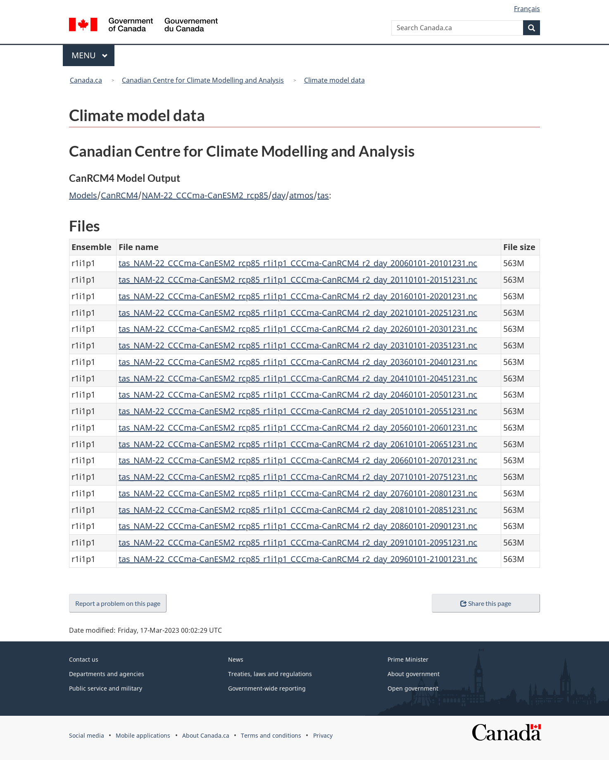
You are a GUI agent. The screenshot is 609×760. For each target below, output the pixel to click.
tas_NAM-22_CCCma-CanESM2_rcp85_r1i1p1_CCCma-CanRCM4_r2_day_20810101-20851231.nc (298, 509)
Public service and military (105, 688)
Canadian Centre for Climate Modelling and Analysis (203, 80)
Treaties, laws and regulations (270, 674)
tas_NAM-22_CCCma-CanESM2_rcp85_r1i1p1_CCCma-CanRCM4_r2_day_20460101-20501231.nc (298, 394)
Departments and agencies (106, 674)
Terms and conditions (271, 735)
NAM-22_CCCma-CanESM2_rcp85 (205, 195)
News (235, 659)
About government (414, 674)
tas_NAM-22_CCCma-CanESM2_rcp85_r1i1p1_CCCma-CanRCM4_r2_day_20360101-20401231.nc (298, 361)
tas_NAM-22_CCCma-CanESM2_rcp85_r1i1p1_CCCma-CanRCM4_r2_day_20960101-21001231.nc (298, 559)
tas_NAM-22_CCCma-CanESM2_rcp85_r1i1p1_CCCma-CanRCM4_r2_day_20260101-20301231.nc (298, 328)
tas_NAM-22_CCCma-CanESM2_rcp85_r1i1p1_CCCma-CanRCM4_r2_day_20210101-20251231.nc (298, 312)
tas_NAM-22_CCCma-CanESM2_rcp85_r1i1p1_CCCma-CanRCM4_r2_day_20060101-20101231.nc (298, 263)
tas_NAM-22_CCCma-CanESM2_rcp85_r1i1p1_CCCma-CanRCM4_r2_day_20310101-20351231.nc (298, 345)
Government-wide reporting (267, 688)
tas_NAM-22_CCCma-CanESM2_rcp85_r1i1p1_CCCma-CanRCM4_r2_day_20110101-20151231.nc (298, 279)
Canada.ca (86, 80)
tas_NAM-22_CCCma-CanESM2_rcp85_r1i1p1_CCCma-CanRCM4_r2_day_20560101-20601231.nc (298, 427)
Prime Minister (408, 659)
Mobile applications (143, 735)
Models (83, 195)
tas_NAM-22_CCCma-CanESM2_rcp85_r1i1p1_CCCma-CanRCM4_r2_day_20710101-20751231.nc (298, 476)
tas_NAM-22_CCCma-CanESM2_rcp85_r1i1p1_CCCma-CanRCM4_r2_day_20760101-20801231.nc (298, 493)
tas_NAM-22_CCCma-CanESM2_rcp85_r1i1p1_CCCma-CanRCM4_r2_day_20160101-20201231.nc (298, 296)
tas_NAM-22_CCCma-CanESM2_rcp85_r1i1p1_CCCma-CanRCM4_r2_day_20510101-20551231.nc (298, 411)
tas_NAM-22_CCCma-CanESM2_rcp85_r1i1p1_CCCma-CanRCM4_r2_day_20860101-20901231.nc (298, 525)
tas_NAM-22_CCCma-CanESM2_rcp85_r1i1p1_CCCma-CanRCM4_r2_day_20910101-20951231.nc (298, 542)
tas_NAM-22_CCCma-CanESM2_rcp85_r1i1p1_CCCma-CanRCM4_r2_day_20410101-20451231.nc (298, 378)
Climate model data (334, 80)
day (278, 195)
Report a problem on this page (119, 603)
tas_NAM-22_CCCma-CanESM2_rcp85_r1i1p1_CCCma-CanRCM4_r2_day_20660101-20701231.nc (298, 460)
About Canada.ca (205, 735)
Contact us (83, 659)
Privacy (323, 735)
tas (323, 195)
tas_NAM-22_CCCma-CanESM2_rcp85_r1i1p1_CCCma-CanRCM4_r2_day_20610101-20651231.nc (298, 444)
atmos (301, 195)
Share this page (486, 603)
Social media (86, 735)
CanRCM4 (119, 195)
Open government (413, 688)
